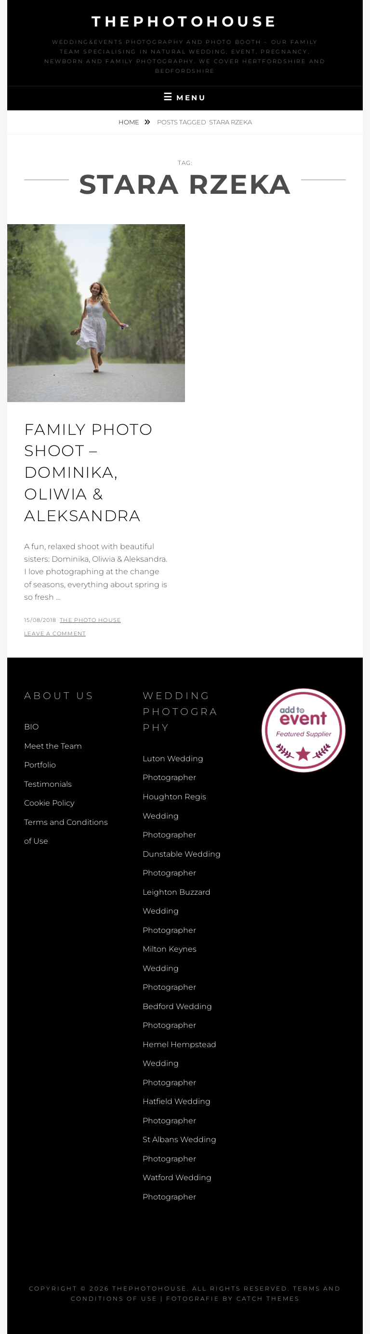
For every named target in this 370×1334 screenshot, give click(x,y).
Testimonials (48, 784)
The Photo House (90, 620)
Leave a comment (55, 633)
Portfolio (40, 764)
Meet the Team (53, 746)
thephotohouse (185, 21)
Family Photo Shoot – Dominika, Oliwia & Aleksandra (88, 472)
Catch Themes (268, 1298)
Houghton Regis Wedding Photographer (174, 815)
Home (130, 122)
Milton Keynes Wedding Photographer (170, 968)
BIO (31, 726)
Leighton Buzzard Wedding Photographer (177, 911)
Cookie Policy (49, 803)
